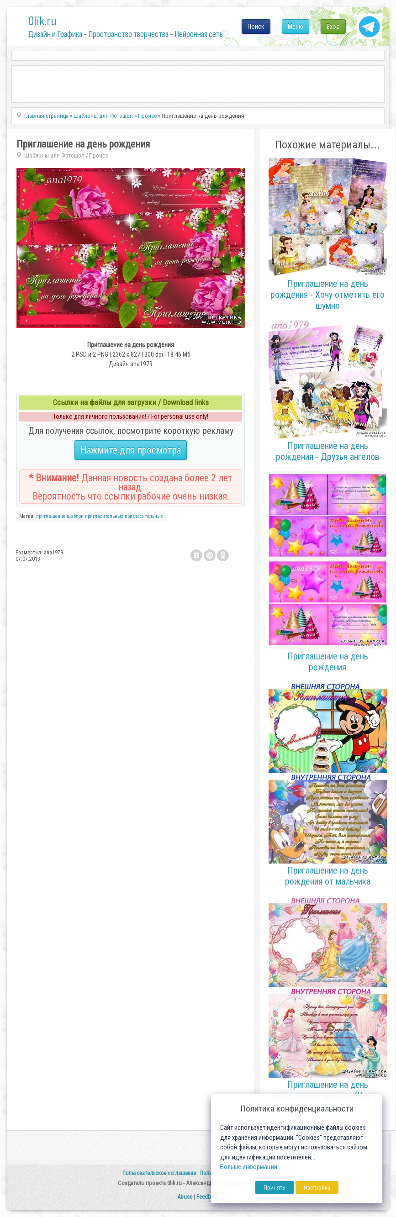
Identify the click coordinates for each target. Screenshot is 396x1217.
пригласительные (144, 516)
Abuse (184, 1196)
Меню (295, 26)
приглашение (50, 516)
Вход (333, 26)
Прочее (99, 155)
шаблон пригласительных (95, 516)
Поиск (256, 26)
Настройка (317, 1187)
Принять (274, 1187)
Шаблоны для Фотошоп (54, 155)
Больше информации (248, 1167)
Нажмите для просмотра (130, 450)
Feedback (207, 1196)
